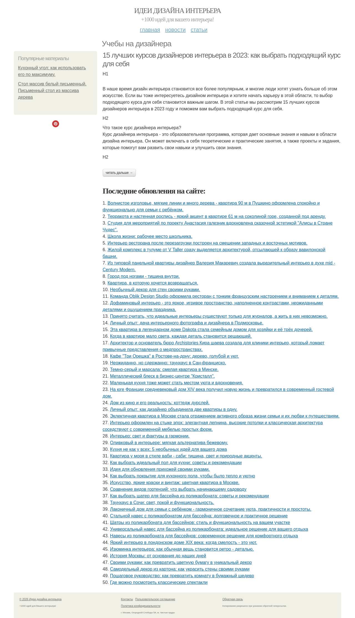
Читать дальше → (119, 173)
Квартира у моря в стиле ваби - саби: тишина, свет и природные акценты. (186, 456)
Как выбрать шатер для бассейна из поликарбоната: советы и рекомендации (189, 496)
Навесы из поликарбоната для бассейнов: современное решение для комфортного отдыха (204, 535)
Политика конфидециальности (140, 605)
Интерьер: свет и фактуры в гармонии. (150, 436)
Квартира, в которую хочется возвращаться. (153, 283)
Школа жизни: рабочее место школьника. (150, 236)
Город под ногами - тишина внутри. (144, 276)
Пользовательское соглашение (155, 599)
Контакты (127, 599)
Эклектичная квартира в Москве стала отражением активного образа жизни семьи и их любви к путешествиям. (224, 416)
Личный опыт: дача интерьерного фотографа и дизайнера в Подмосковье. (186, 323)
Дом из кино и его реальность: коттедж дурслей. (160, 402)
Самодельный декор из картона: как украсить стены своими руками (180, 569)
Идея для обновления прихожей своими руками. (160, 469)
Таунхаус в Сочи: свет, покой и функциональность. (162, 502)
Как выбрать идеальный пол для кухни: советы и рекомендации (176, 462)
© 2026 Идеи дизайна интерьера (40, 599)
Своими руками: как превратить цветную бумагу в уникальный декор (181, 562)
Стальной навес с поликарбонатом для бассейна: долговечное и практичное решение (199, 515)
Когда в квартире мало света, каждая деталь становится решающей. (181, 336)
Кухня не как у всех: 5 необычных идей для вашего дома (168, 449)
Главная (150, 30)
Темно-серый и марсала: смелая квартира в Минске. (164, 369)
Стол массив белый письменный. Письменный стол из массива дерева (52, 91)
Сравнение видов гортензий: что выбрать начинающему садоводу (178, 489)
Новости (175, 30)
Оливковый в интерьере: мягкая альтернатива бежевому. (169, 442)
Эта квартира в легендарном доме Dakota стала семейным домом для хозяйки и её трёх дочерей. (211, 329)
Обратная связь (232, 599)
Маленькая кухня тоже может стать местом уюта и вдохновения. (176, 382)
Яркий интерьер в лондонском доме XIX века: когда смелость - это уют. (183, 542)
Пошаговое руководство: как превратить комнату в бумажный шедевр (182, 575)
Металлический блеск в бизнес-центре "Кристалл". (162, 376)
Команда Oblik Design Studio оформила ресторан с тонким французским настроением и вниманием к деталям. (224, 296)
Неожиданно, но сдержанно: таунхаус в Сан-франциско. (168, 362)
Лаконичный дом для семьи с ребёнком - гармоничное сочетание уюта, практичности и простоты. (210, 509)
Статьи (199, 30)
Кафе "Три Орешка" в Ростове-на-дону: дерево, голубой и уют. (174, 356)
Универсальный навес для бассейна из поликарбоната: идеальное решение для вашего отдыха (209, 529)
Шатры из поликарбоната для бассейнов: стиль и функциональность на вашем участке (200, 522)
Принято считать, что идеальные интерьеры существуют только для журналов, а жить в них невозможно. (219, 316)
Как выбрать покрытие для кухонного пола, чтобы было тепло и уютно (182, 476)
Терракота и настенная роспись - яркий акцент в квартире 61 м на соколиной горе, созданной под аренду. (217, 216)
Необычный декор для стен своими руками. (155, 289)
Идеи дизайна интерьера (177, 11)
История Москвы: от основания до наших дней (158, 555)
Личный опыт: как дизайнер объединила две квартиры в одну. (173, 409)
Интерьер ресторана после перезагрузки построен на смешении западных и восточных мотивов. (208, 243)
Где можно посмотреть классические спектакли (159, 582)
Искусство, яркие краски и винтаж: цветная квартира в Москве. (175, 482)
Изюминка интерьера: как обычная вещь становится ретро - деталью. (182, 549)
